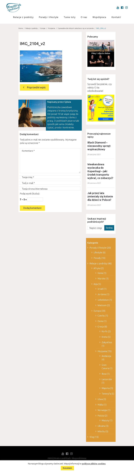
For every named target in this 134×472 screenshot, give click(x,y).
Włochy (101, 432)
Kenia (100, 273)
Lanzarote (107, 380)
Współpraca (99, 17)
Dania (100, 322)
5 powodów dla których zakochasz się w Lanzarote (76, 28)
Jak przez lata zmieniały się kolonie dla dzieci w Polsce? (100, 197)
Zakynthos (107, 343)
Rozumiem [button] (67, 468)
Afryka (97, 269)
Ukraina (101, 426)
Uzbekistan (103, 300)
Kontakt (116, 17)
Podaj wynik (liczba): (30, 193)
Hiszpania (51, 28)
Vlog (92, 437)
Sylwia (67, 102)
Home (20, 28)
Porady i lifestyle (48, 17)
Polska (101, 416)
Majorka (106, 389)
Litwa (100, 400)
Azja (96, 284)
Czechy (101, 316)
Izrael (100, 289)
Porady (97, 258)
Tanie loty (69, 17)
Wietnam (102, 306)
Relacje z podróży (23, 17)
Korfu (104, 332)
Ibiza (104, 374)
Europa (42, 28)
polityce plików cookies (93, 463)
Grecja (101, 327)
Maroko (101, 279)
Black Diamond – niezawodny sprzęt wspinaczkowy (99, 146)
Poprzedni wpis (36, 87)
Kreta (104, 337)
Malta (100, 405)
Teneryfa (106, 394)
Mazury (105, 421)
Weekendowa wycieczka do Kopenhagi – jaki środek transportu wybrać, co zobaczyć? (100, 171)
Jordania (102, 295)
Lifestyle (98, 253)
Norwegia (102, 411)
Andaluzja (106, 356)
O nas (84, 17)
